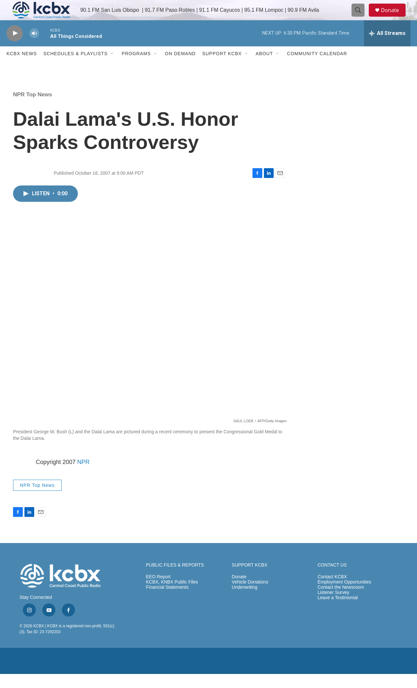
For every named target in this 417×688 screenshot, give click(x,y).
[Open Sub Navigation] (112, 68)
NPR (83, 476)
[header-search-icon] (360, 17)
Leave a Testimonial (338, 612)
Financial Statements (167, 601)
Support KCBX (222, 68)
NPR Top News (32, 108)
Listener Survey (333, 606)
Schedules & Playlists (75, 68)
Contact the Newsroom (341, 601)
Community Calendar (317, 68)
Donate (394, 17)
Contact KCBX (332, 591)
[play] (14, 47)
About (264, 68)
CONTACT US (332, 579)
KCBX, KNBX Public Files (172, 596)
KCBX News (22, 68)
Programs (136, 68)
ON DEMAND (180, 68)
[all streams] (387, 47)
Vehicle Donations (250, 596)
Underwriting (244, 601)
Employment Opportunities (344, 596)
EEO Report (158, 591)
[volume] (34, 47)
